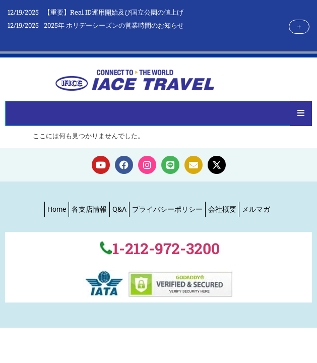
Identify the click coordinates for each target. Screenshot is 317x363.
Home (56, 209)
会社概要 (222, 209)
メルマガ (256, 209)
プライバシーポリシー (167, 209)
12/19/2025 (23, 12)
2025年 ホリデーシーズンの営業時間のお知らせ (114, 25)
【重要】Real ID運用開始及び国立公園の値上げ (113, 12)
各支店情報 (89, 209)
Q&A (119, 209)
